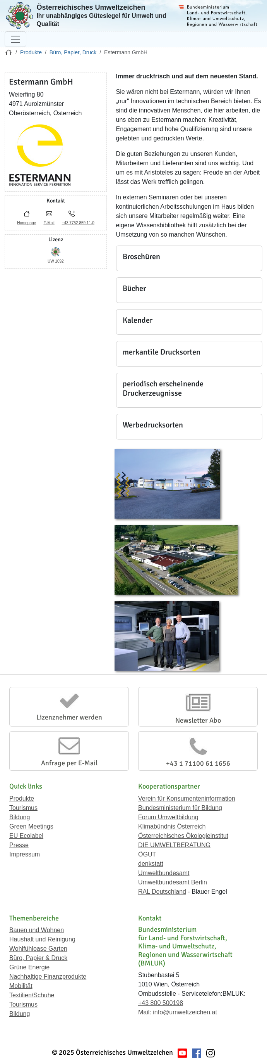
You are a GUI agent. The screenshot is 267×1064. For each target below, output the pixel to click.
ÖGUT (147, 854)
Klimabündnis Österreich (171, 826)
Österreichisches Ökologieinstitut (183, 835)
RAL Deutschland (162, 891)
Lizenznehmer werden (69, 717)
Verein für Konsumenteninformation (186, 798)
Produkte (31, 52)
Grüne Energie (29, 967)
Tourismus (23, 807)
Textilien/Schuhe (32, 995)
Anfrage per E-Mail (69, 763)
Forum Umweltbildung (168, 817)
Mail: (144, 1012)
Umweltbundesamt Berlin (172, 882)
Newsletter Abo (198, 720)
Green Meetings (31, 826)
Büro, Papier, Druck (73, 52)
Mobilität (21, 986)
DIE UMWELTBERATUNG (174, 845)
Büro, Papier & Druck (38, 958)
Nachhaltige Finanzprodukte (47, 976)
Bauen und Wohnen (36, 930)
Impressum (24, 854)
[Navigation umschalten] (15, 39)
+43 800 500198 (160, 1003)
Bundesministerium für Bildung (180, 807)
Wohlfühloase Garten (38, 948)
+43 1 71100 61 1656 (198, 763)
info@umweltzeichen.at (185, 1012)
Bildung (19, 817)
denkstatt (150, 863)
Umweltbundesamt (164, 873)
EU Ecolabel (26, 835)
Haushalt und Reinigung (42, 939)
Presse (19, 845)
